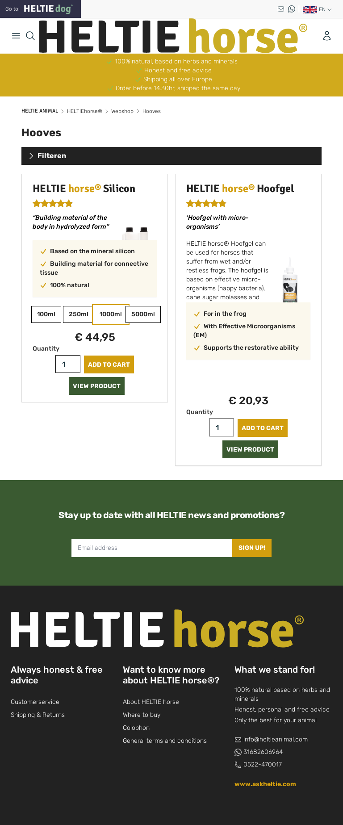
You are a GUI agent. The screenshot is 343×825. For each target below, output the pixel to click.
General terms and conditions (165, 741)
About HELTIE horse (151, 702)
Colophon (136, 728)
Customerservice (35, 702)
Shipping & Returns (38, 715)
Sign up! (251, 548)
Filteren (46, 155)
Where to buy (141, 715)
